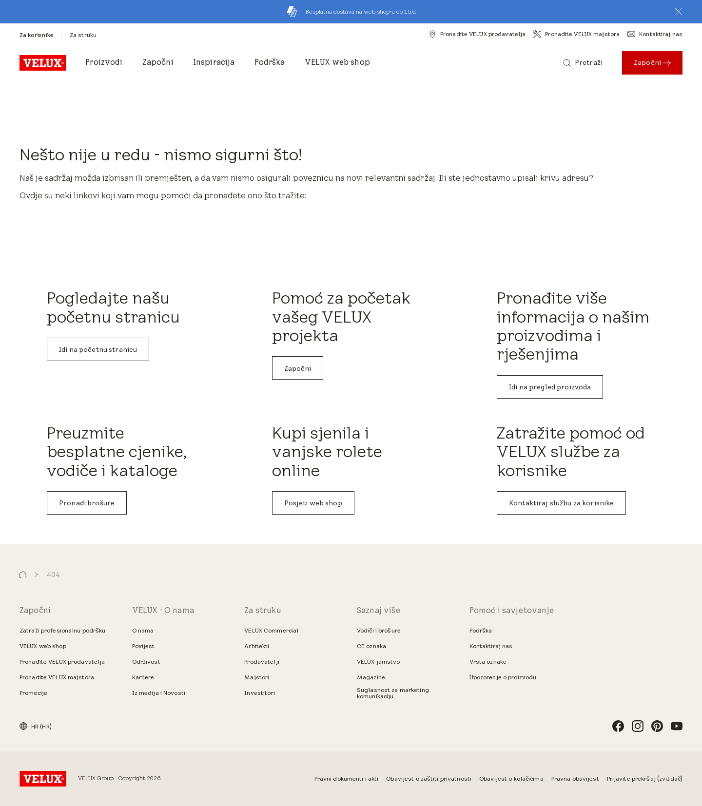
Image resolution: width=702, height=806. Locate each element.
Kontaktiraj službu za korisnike (561, 503)
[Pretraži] (583, 63)
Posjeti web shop (313, 503)
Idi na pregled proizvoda (550, 387)
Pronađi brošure (87, 503)
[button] (678, 12)
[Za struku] (83, 35)
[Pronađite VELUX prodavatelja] (477, 34)
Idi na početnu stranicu (98, 349)
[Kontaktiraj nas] (654, 34)
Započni (298, 368)
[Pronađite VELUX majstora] (576, 34)
